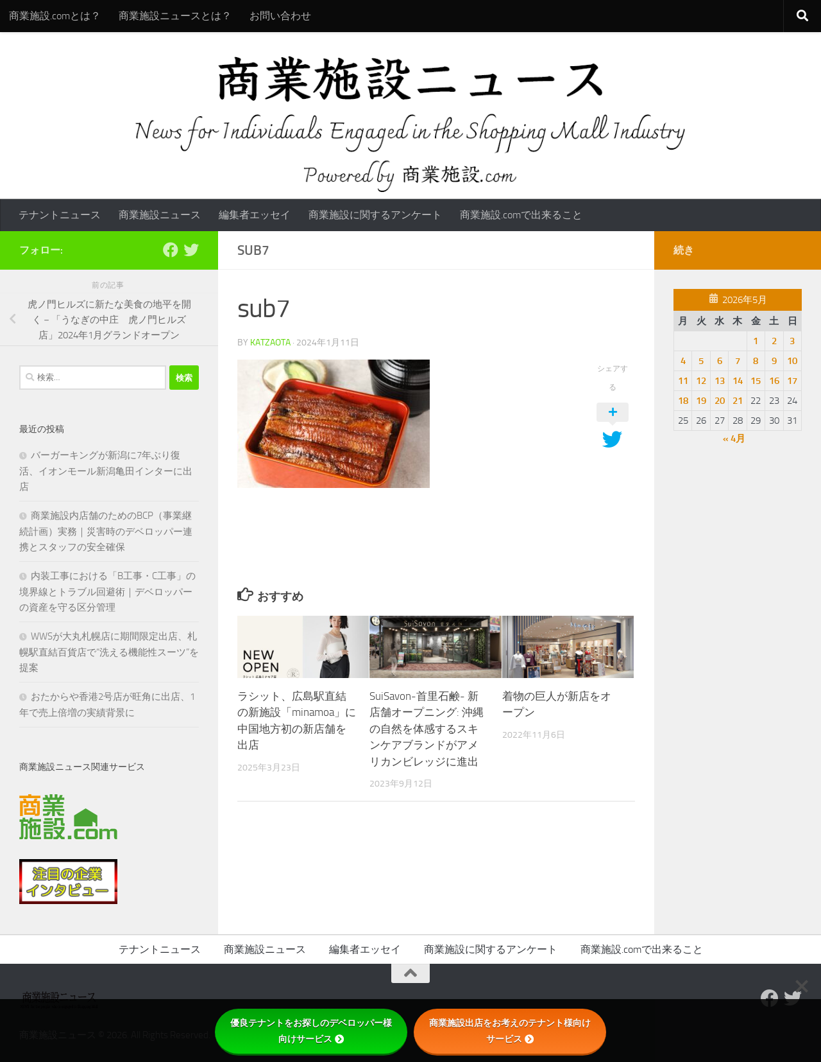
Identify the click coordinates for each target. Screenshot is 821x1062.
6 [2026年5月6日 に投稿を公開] (719, 361)
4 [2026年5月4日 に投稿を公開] (683, 361)
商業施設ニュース (160, 215)
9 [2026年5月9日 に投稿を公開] (774, 361)
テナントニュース (60, 215)
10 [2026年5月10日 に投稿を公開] (792, 361)
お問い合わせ (280, 16)
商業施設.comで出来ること (521, 215)
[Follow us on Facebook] (170, 249)
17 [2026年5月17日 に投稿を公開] (792, 381)
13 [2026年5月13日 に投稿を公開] (720, 381)
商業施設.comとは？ (55, 16)
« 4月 (734, 438)
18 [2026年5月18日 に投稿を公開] (683, 400)
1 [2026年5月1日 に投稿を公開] (755, 341)
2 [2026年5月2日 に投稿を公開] (774, 341)
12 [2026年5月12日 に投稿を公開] (701, 381)
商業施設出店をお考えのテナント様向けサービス (510, 1031)
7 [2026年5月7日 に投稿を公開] (737, 361)
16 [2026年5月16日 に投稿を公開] (774, 381)
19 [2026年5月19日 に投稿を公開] (701, 400)
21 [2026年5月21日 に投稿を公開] (737, 400)
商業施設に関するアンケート (375, 215)
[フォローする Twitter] (191, 249)
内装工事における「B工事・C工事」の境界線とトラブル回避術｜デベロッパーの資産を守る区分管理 (107, 591)
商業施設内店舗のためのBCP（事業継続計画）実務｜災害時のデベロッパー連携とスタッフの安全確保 (105, 531)
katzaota (270, 342)
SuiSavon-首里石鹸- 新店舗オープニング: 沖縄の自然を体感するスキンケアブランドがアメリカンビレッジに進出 (426, 729)
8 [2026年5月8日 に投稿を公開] (755, 361)
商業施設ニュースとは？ (175, 16)
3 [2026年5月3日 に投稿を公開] (792, 341)
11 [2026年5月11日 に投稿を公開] (683, 381)
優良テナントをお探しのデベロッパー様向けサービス (311, 1031)
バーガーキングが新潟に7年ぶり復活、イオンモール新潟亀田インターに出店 (105, 470)
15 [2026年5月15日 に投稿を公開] (755, 381)
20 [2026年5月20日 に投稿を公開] (720, 400)
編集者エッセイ (255, 215)
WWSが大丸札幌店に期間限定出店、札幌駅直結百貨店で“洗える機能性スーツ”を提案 (109, 652)
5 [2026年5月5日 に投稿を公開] (701, 361)
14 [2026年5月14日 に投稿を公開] (737, 381)
